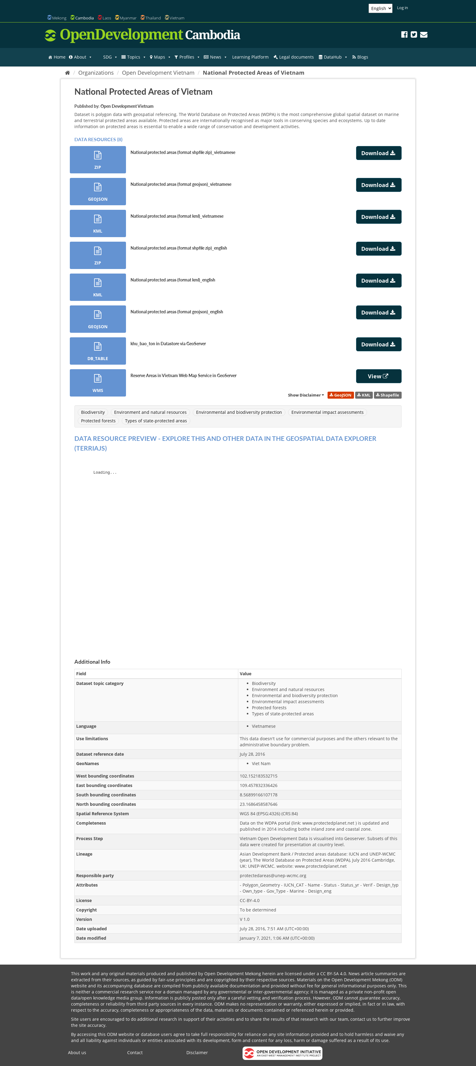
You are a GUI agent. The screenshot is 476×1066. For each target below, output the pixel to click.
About (83, 57)
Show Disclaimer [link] (306, 394)
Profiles (189, 57)
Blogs (362, 57)
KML (363, 394)
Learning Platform (250, 57)
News (218, 57)
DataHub (336, 57)
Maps (162, 57)
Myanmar (128, 18)
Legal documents (296, 57)
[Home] (67, 72)
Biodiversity (93, 412)
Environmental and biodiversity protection (239, 412)
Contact (135, 1052)
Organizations (96, 72)
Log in (402, 7)
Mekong (59, 18)
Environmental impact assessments (327, 412)
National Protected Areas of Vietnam (253, 72)
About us (77, 1052)
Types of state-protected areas (156, 421)
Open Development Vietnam (158, 72)
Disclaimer (197, 1052)
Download (379, 153)
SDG (110, 57)
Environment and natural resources (150, 412)
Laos (107, 18)
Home (60, 57)
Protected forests (98, 421)
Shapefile (387, 394)
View (379, 376)
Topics (136, 57)
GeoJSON (341, 394)
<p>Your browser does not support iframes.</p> (238, 553)
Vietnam (177, 18)
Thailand (153, 18)
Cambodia (84, 18)
